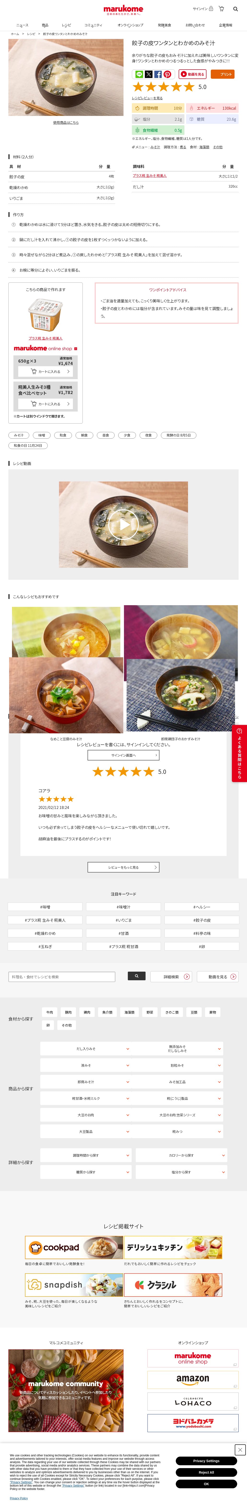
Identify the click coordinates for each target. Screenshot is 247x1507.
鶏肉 (87, 981)
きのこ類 (172, 981)
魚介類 (107, 981)
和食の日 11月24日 (28, 445)
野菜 (150, 981)
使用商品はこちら (66, 122)
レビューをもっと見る (123, 811)
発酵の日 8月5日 (178, 434)
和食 (63, 434)
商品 (44, 22)
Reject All (206, 1472)
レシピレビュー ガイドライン (221, 661)
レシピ (65, 22)
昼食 (105, 434)
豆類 (194, 981)
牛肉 (49, 981)
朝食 (84, 434)
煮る (183, 146)
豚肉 (68, 981)
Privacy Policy (19, 1498)
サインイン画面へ (123, 699)
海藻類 (204, 146)
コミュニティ (92, 22)
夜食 (148, 434)
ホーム (15, 34)
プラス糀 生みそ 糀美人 (152, 176)
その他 (218, 146)
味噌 (41, 434)
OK (206, 1484)
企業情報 (225, 22)
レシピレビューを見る (147, 97)
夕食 (127, 434)
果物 (212, 981)
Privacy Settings (206, 1461)
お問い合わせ (194, 22)
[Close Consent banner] (240, 1450)
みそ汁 (155, 146)
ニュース (22, 22)
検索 (235, 9)
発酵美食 (164, 22)
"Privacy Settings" (21, 1482)
